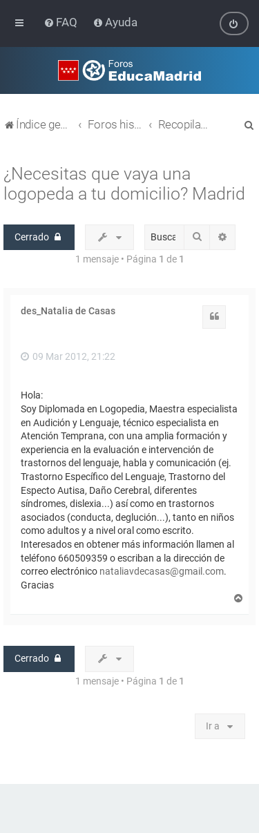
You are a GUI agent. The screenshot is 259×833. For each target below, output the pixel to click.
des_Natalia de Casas (68, 310)
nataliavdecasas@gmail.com (161, 571)
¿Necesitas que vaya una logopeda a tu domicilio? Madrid (124, 183)
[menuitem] (62, 22)
